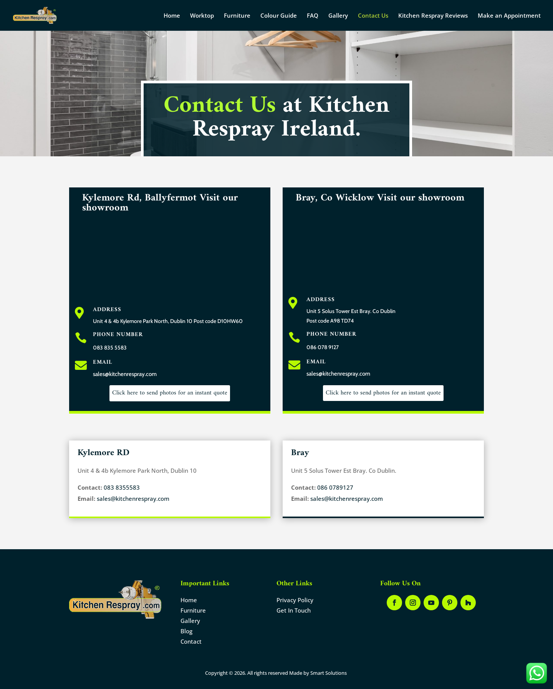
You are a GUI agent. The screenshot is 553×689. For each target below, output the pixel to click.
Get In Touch (293, 610)
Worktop (202, 16)
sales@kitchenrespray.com (133, 498)
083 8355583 (121, 487)
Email (102, 362)
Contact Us (373, 16)
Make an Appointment (509, 16)
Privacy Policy (294, 600)
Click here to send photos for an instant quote (169, 393)
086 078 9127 (322, 347)
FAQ (312, 16)
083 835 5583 (110, 347)
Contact (191, 641)
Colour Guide (278, 16)
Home (172, 16)
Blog (186, 631)
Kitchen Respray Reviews (433, 16)
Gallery (338, 16)
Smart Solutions (328, 672)
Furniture (237, 16)
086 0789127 (334, 487)
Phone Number (118, 335)
